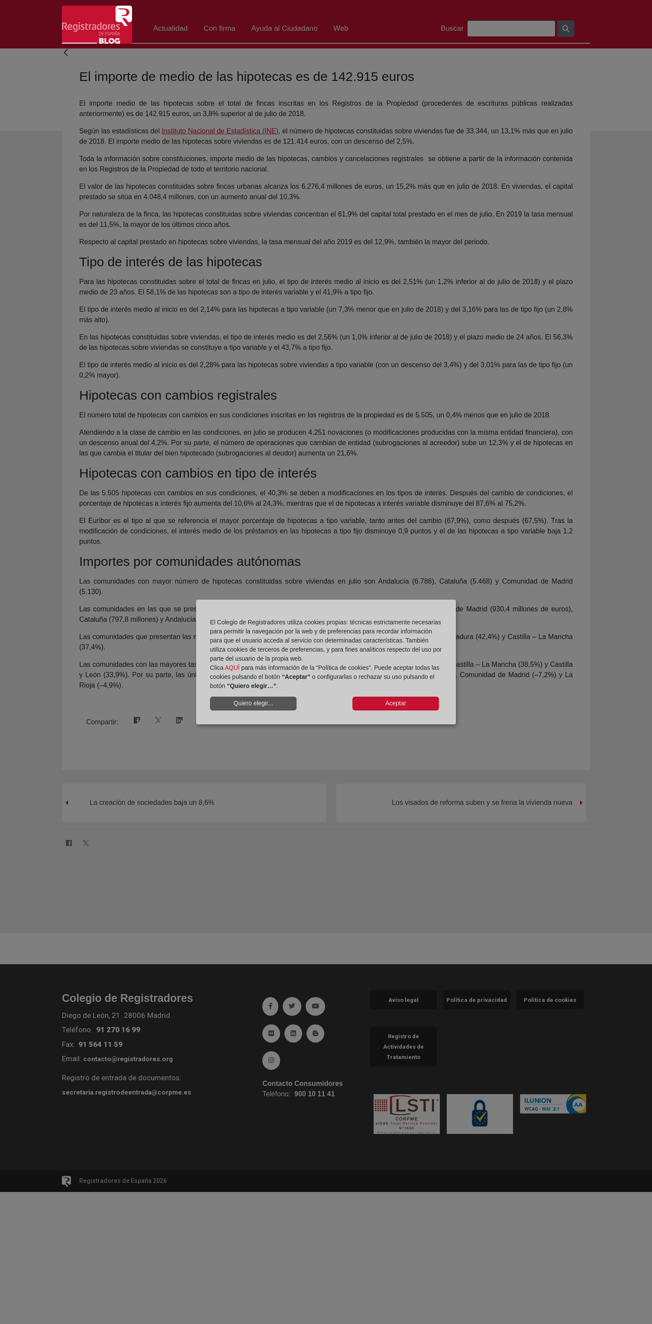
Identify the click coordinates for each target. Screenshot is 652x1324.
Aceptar (395, 703)
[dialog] (326, 662)
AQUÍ (232, 667)
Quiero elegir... (253, 703)
